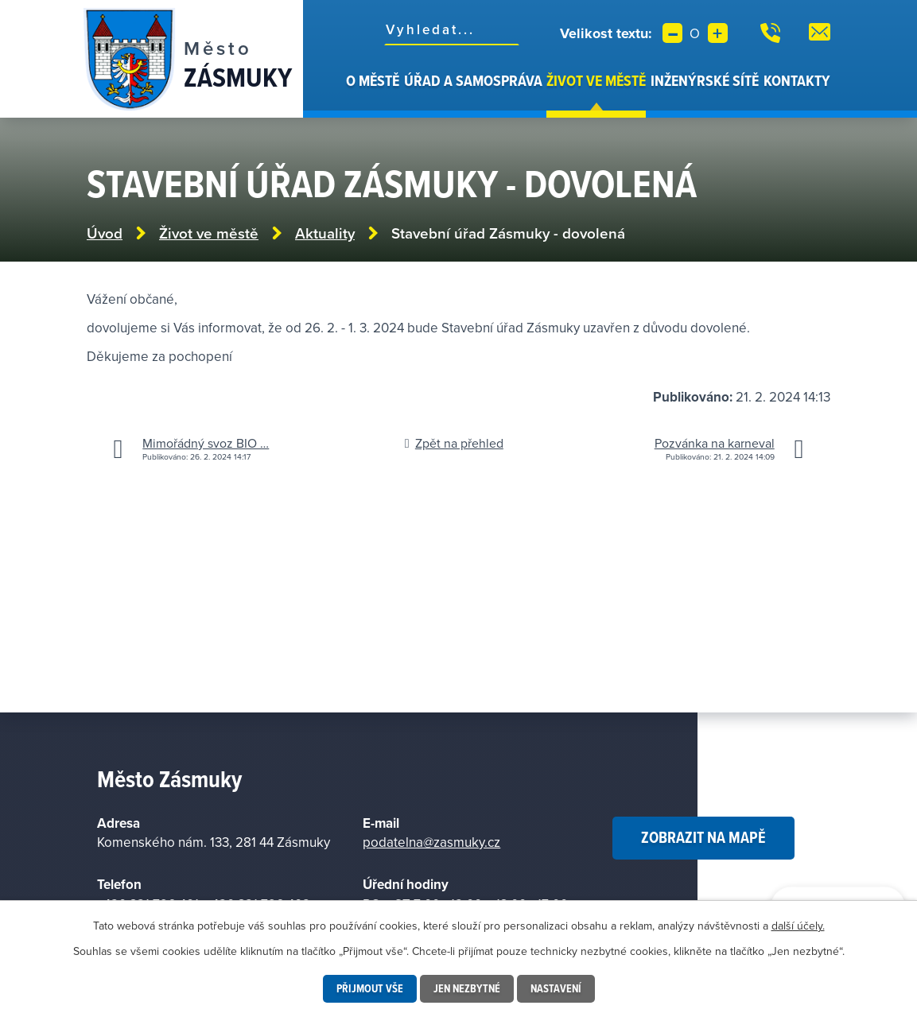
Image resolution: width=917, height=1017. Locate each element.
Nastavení (555, 988)
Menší (672, 33)
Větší (718, 33)
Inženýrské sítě (705, 80)
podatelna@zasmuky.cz (431, 842)
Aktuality (325, 233)
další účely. (798, 926)
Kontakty (797, 80)
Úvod (334, 93)
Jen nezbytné (466, 988)
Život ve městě (596, 80)
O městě (372, 80)
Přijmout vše (369, 988)
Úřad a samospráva (473, 80)
